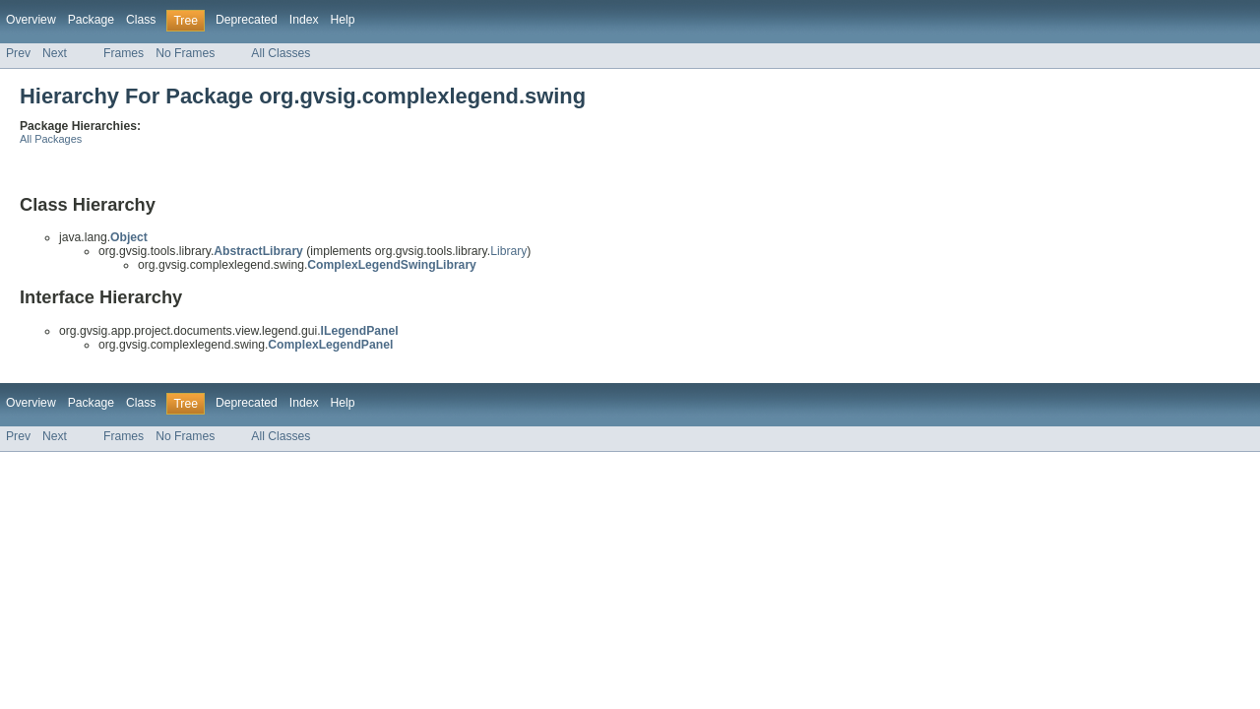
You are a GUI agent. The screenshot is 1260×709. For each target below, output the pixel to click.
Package (91, 20)
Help (343, 20)
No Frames (185, 53)
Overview (31, 20)
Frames (123, 53)
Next (54, 53)
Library (508, 251)
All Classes (280, 53)
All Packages (51, 139)
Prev (18, 53)
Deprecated (247, 20)
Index (304, 20)
